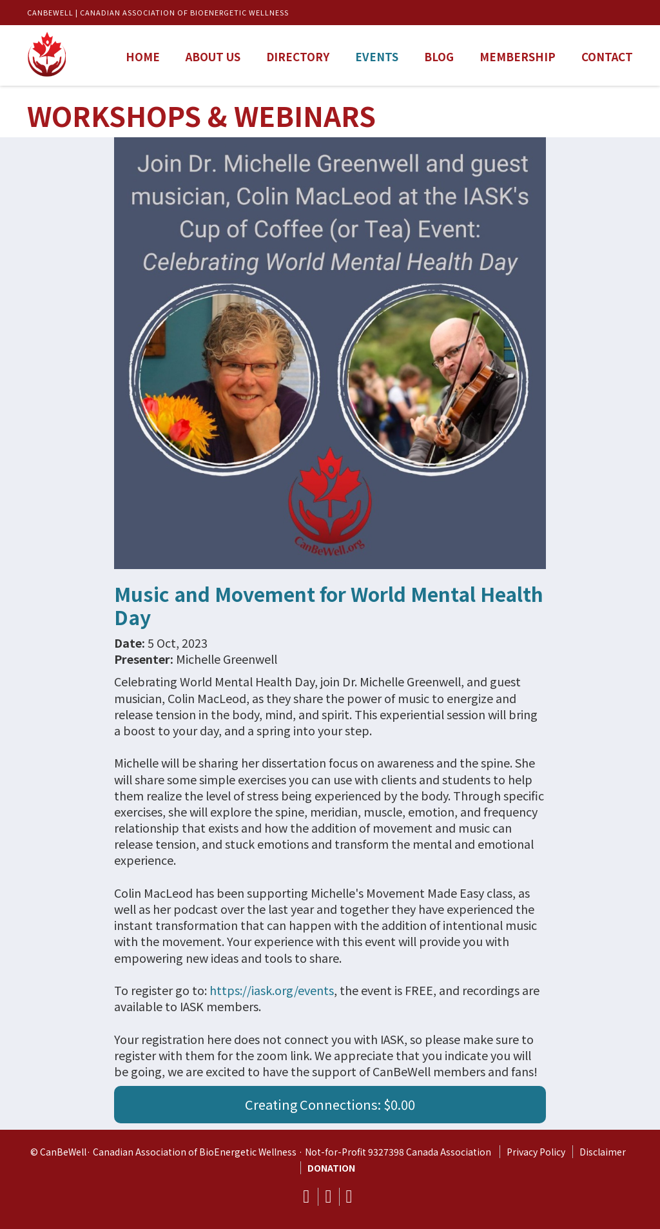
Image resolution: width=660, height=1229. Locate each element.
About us (213, 56)
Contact (607, 56)
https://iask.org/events (271, 990)
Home (143, 56)
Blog (439, 56)
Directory (297, 56)
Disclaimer (602, 1151)
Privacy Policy (536, 1151)
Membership (518, 56)
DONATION (331, 1167)
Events (376, 56)
